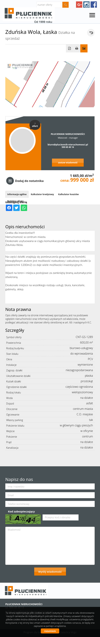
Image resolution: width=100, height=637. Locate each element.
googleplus (79, 4)
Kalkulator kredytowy (42, 194)
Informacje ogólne (17, 194)
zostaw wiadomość (68, 162)
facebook (93, 4)
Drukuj (76, 48)
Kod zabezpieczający (21, 511)
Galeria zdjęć (84, 48)
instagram (86, 4)
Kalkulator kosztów (68, 194)
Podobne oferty (15, 201)
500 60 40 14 (68, 147)
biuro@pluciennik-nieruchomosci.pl (68, 144)
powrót (91, 33)
